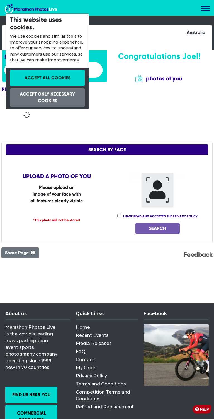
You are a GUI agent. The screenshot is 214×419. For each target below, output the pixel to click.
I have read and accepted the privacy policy (160, 216)
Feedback (198, 254)
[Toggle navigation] (205, 8)
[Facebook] (176, 355)
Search (157, 228)
